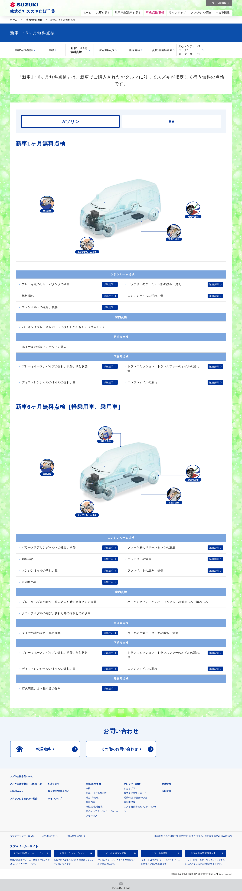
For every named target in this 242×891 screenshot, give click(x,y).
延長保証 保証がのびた (135, 797)
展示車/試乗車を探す (58, 791)
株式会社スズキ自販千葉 (32, 11)
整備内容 (134, 50)
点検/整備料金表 (162, 50)
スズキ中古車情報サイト (203, 853)
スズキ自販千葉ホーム (21, 776)
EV (172, 121)
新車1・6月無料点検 (96, 793)
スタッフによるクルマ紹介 (23, 798)
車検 (51, 50)
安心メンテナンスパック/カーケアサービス (189, 50)
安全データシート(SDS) (22, 835)
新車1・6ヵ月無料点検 (79, 50)
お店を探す (53, 784)
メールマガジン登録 (116, 853)
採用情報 (166, 791)
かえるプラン (131, 788)
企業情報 (166, 784)
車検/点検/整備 (34, 19)
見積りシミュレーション (72, 853)
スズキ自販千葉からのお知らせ (26, 784)
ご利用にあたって (51, 835)
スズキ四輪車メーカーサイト (28, 853)
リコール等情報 (160, 853)
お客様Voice (16, 791)
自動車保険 (129, 802)
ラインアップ (55, 798)
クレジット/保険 (132, 784)
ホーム (13, 19)
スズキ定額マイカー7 (135, 793)
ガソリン (70, 121)
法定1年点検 (107, 50)
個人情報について (76, 835)
